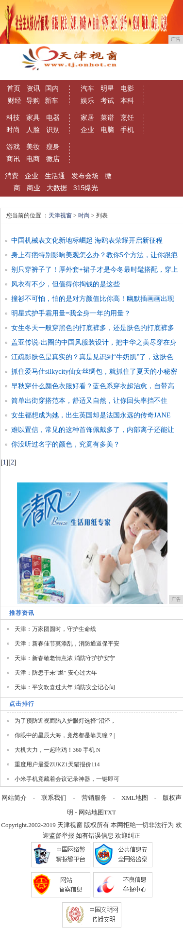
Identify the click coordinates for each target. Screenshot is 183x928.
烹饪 (127, 117)
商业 (33, 188)
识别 (53, 129)
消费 (11, 176)
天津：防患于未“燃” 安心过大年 (56, 672)
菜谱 (107, 117)
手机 (127, 129)
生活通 (55, 176)
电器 (53, 117)
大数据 (57, 188)
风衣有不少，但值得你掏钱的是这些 (65, 284)
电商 (33, 159)
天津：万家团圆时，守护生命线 (55, 629)
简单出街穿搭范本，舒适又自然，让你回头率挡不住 (89, 400)
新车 (51, 100)
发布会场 (85, 176)
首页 (13, 88)
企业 (87, 129)
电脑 (107, 129)
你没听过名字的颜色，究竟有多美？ (65, 444)
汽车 (87, 88)
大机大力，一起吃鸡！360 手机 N (57, 749)
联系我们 (54, 797)
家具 (33, 117)
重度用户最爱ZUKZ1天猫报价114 (57, 764)
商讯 (13, 159)
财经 (14, 100)
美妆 (33, 146)
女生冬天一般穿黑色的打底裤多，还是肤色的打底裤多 (92, 327)
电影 (127, 88)
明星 (107, 88)
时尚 (13, 129)
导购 (33, 100)
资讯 (33, 88)
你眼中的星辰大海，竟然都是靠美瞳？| (65, 735)
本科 (127, 100)
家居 (87, 117)
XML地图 (134, 797)
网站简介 (14, 797)
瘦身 (53, 146)
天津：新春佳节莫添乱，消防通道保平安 (67, 643)
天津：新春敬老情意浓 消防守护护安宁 (65, 658)
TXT (110, 812)
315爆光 (85, 188)
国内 (52, 88)
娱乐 (87, 100)
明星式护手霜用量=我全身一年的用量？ (71, 313)
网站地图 (91, 812)
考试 (107, 100)
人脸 (33, 129)
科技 (13, 117)
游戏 (13, 146)
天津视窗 (60, 215)
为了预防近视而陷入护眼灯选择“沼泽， (65, 720)
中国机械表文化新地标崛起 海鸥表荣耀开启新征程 (87, 240)
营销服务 (94, 797)
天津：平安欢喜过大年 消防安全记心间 (65, 687)
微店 (53, 159)
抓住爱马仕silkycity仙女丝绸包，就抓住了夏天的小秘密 (94, 371)
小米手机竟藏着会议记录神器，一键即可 (67, 779)
